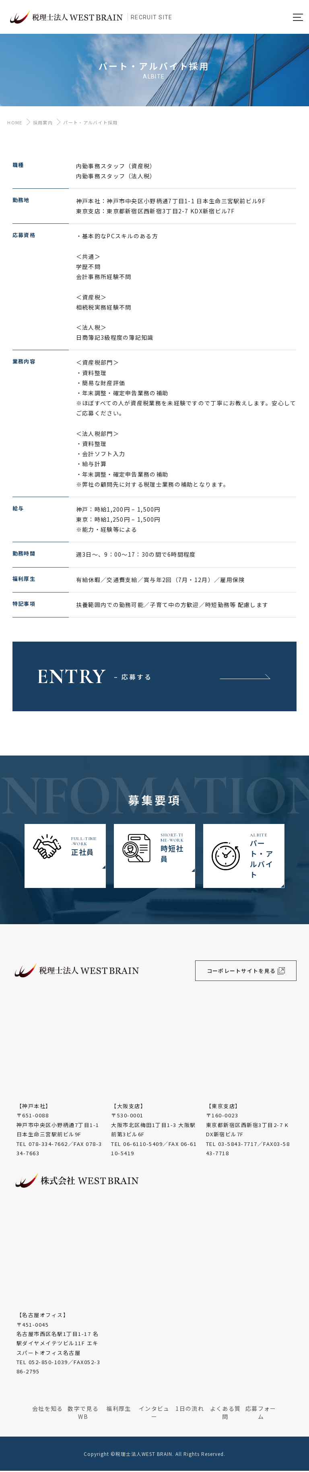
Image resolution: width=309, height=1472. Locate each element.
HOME (13, 123)
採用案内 (43, 123)
